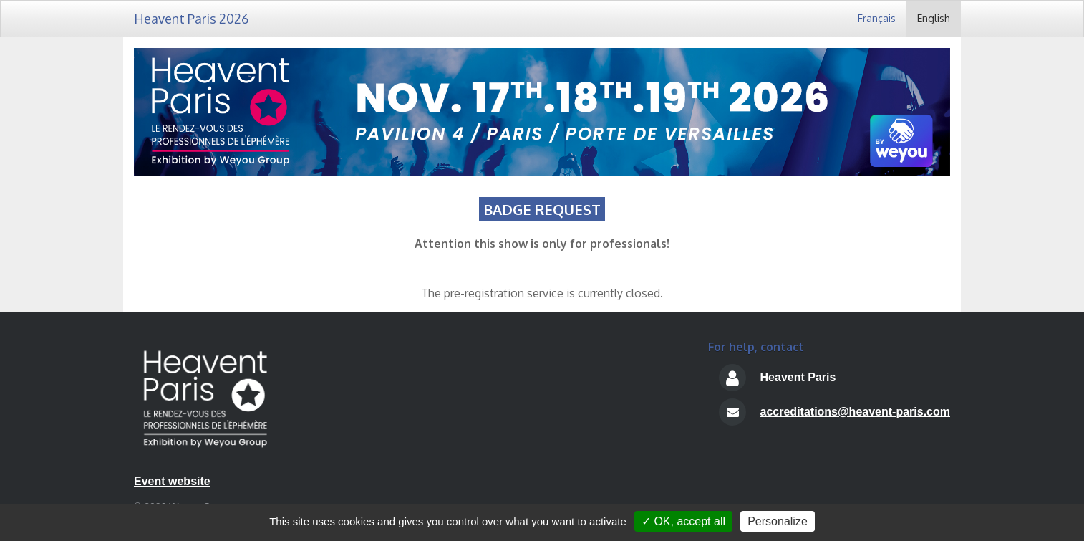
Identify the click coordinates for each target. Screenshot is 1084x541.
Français (877, 18)
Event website (172, 481)
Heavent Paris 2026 (191, 19)
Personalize (777, 521)
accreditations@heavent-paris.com (855, 412)
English (933, 18)
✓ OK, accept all (683, 521)
